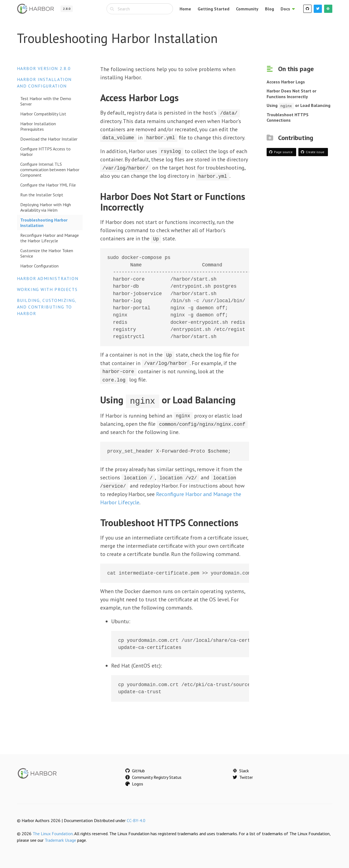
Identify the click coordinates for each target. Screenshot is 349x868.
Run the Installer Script (41, 194)
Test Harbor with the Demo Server (45, 101)
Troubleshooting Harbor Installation (44, 222)
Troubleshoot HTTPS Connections (287, 117)
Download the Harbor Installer (48, 139)
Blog (269, 8)
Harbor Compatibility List (43, 113)
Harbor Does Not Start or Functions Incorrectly (291, 93)
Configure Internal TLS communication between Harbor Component (49, 169)
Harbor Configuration (39, 266)
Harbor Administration (48, 278)
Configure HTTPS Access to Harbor (45, 151)
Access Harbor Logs (286, 82)
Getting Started (213, 8)
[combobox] (139, 8)
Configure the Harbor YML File (48, 185)
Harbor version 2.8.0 (44, 68)
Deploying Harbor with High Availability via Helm (45, 207)
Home (185, 8)
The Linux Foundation (53, 832)
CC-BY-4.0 (136, 819)
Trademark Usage (60, 838)
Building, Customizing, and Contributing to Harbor (46, 307)
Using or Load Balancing (298, 105)
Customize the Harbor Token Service (46, 253)
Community (247, 8)
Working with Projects (47, 289)
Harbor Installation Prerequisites (38, 126)
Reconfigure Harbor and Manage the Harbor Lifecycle (49, 237)
